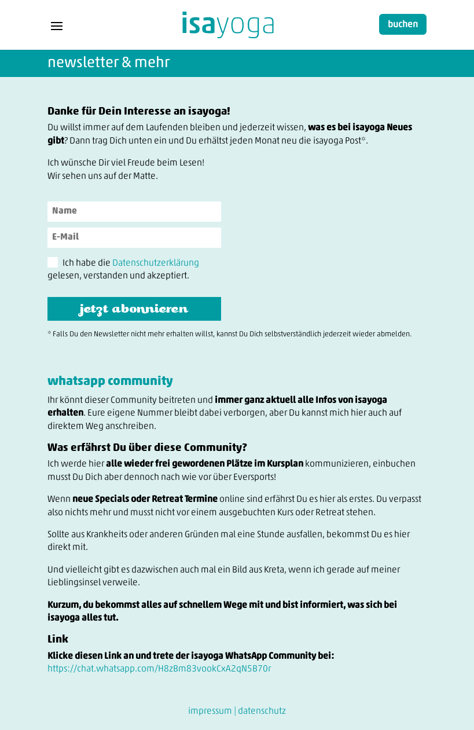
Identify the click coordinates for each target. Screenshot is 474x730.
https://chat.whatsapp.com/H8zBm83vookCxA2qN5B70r (159, 669)
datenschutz (262, 711)
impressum (210, 711)
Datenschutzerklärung (155, 263)
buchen (403, 25)
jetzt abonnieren (134, 307)
